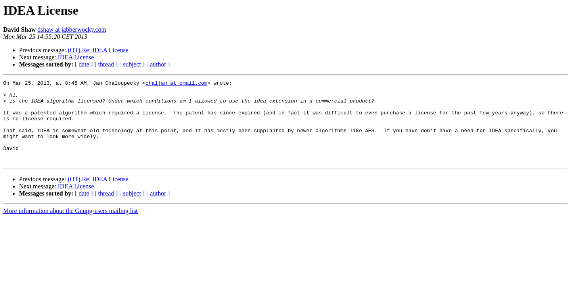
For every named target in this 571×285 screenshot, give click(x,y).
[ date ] (84, 64)
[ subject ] (132, 64)
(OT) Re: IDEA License (98, 50)
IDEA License (76, 57)
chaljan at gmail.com (176, 83)
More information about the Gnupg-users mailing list (70, 227)
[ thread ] (106, 64)
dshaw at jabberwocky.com (71, 29)
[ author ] (158, 64)
